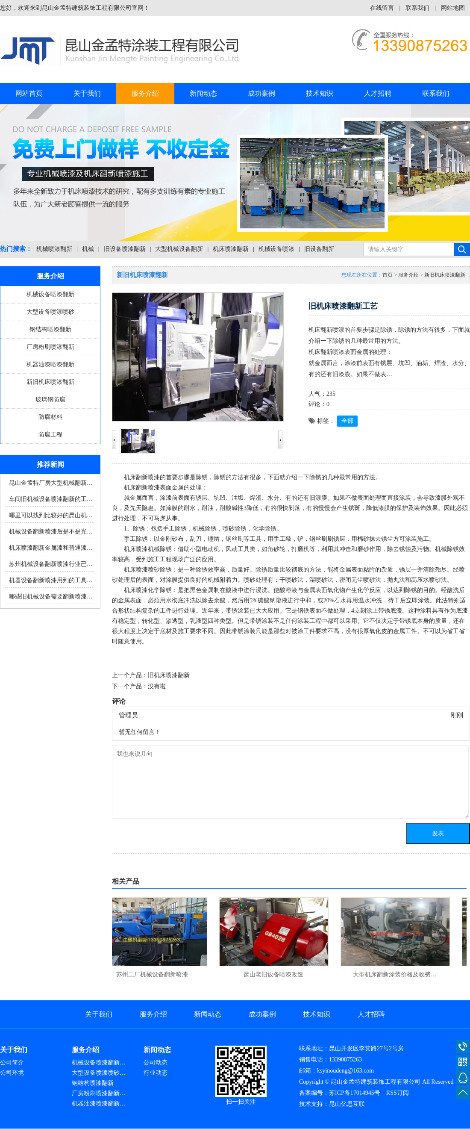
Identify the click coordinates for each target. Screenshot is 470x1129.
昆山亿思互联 (347, 1104)
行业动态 (155, 1073)
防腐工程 (50, 434)
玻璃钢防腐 (50, 399)
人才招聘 (377, 93)
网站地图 (453, 8)
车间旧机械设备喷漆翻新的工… (51, 499)
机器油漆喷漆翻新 (50, 364)
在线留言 (382, 8)
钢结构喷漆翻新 (50, 329)
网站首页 (29, 93)
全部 (347, 421)
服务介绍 (145, 93)
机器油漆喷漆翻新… (99, 1103)
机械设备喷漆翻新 (50, 294)
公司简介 (12, 1062)
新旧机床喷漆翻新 (50, 382)
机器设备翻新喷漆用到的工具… (51, 580)
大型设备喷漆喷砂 (50, 312)
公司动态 (155, 1062)
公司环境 (12, 1073)
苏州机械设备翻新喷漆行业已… (51, 564)
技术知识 (319, 93)
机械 (88, 249)
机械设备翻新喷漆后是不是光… (51, 531)
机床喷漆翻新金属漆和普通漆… (51, 548)
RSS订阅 (397, 1093)
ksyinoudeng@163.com (345, 1070)
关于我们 (87, 93)
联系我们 (417, 8)
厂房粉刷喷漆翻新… (99, 1093)
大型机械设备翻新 (179, 249)
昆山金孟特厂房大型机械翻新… (51, 483)
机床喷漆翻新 (231, 249)
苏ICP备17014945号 (354, 1093)
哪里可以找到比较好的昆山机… (51, 515)
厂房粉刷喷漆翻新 (50, 347)
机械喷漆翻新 (54, 249)
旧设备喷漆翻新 (125, 249)
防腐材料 (50, 417)
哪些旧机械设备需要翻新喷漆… (51, 596)
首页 (387, 275)
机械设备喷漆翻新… (99, 1062)
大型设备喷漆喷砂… (99, 1073)
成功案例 (261, 93)
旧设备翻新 (319, 249)
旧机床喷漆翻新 (169, 675)
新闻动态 (203, 93)
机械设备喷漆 (276, 249)
